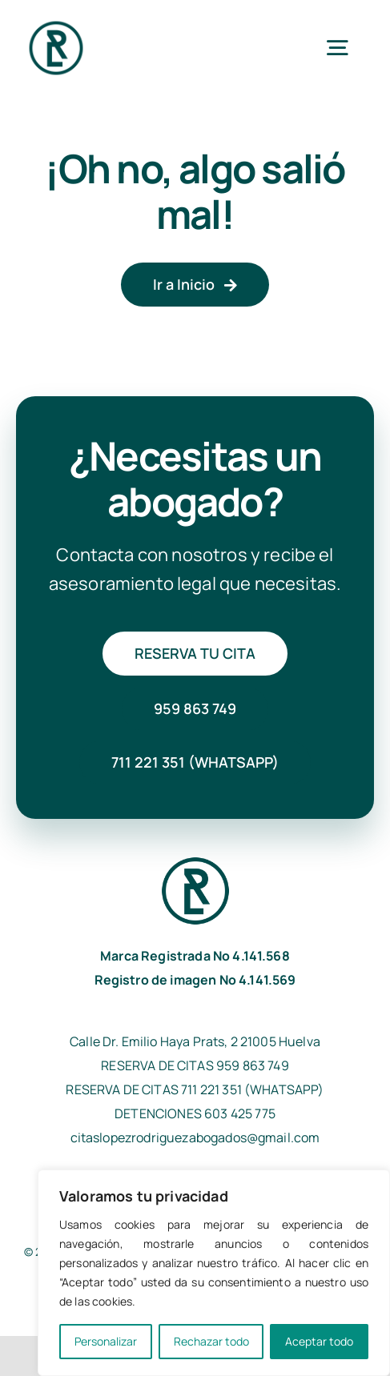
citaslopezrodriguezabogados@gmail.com (195, 1137)
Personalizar (105, 1341)
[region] (214, 1272)
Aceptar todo (319, 1341)
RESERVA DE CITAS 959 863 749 (194, 1065)
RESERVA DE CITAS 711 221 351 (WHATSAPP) (195, 1089)
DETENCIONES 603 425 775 (195, 1113)
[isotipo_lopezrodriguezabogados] (56, 23)
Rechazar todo (211, 1341)
